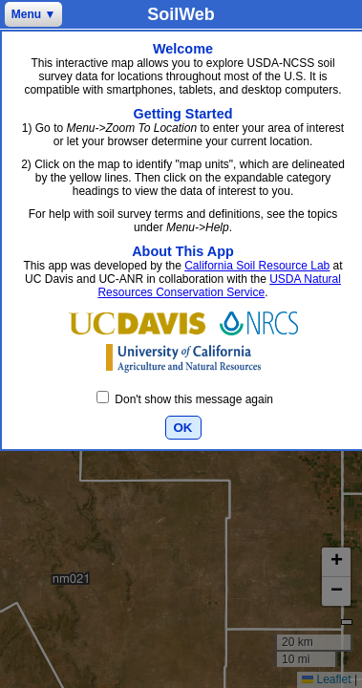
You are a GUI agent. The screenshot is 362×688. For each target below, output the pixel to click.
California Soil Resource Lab (257, 265)
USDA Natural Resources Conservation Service (218, 285)
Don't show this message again (184, 399)
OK (183, 427)
